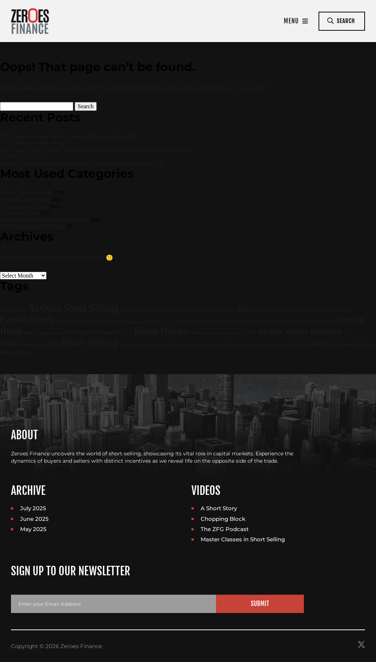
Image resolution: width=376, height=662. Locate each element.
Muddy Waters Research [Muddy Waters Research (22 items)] (300, 331)
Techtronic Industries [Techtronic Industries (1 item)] (194, 345)
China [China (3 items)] (103, 321)
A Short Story (19, 213)
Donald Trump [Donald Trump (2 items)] (227, 321)
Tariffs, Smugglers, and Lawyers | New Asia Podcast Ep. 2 (81, 163)
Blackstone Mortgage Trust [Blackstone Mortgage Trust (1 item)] (214, 310)
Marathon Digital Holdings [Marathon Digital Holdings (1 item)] (223, 333)
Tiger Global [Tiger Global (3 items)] (226, 344)
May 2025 (33, 529)
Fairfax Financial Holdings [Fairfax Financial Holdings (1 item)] (288, 322)
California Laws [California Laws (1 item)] (339, 310)
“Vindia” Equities (24, 156)
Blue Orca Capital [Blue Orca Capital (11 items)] (264, 309)
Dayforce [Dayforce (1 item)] (153, 322)
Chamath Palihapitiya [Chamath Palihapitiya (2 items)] (76, 321)
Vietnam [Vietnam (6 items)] (301, 344)
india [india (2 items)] (28, 332)
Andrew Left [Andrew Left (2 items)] (132, 310)
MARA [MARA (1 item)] (195, 333)
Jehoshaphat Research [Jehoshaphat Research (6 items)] (92, 332)
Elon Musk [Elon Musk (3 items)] (253, 321)
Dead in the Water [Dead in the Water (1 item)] (176, 322)
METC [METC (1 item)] (251, 333)
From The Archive (26, 192)
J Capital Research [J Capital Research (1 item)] (48, 333)
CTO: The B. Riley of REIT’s (37, 143)
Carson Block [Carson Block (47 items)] (27, 319)
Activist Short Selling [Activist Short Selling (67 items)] (73, 308)
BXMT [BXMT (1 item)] (320, 310)
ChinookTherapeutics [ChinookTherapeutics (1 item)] (128, 322)
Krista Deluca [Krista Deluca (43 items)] (160, 331)
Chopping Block (24, 206)
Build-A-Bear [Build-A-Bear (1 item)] (302, 310)
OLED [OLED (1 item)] (348, 333)
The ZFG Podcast (24, 199)
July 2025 (33, 508)
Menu (296, 21)
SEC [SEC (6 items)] (54, 344)
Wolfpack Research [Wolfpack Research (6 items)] (337, 344)
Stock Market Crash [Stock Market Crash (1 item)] (134, 345)
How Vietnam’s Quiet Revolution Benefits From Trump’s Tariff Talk (96, 150)
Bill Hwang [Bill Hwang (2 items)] (156, 310)
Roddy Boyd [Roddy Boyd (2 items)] (35, 344)
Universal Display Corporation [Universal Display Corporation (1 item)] (265, 345)
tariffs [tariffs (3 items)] (170, 344)
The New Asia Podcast (32, 226)
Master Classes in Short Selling (44, 219)
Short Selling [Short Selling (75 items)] (89, 343)
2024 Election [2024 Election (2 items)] (13, 310)
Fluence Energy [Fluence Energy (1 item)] (322, 322)
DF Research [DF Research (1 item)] (202, 322)
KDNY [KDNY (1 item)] (127, 333)
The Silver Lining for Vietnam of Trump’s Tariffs (67, 136)
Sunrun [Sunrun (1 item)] (157, 345)
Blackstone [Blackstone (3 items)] (180, 310)
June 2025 (34, 518)
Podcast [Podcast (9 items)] (11, 344)
